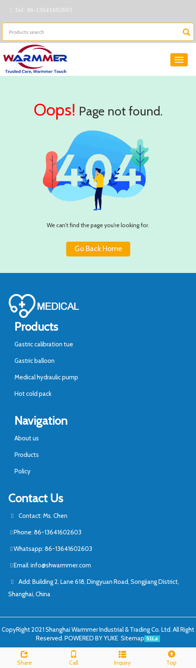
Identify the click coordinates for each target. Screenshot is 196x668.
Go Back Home (98, 248)
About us (26, 438)
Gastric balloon (34, 361)
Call (73, 657)
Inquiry (122, 657)
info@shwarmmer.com (61, 565)
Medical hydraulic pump (46, 377)
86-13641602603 (48, 10)
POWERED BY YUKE (92, 638)
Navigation (40, 421)
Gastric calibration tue (43, 344)
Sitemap (132, 638)
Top (171, 657)
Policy (22, 471)
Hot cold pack (33, 394)
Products (36, 327)
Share (24, 657)
